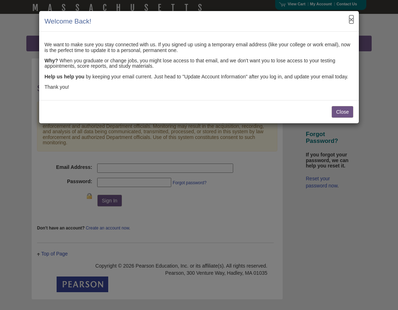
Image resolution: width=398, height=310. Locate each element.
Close (342, 112)
